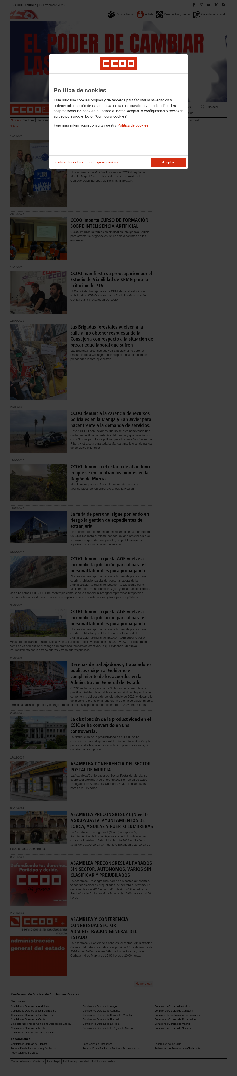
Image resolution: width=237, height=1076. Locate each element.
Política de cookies (133, 125)
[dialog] (118, 111)
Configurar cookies (103, 162)
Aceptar (168, 162)
